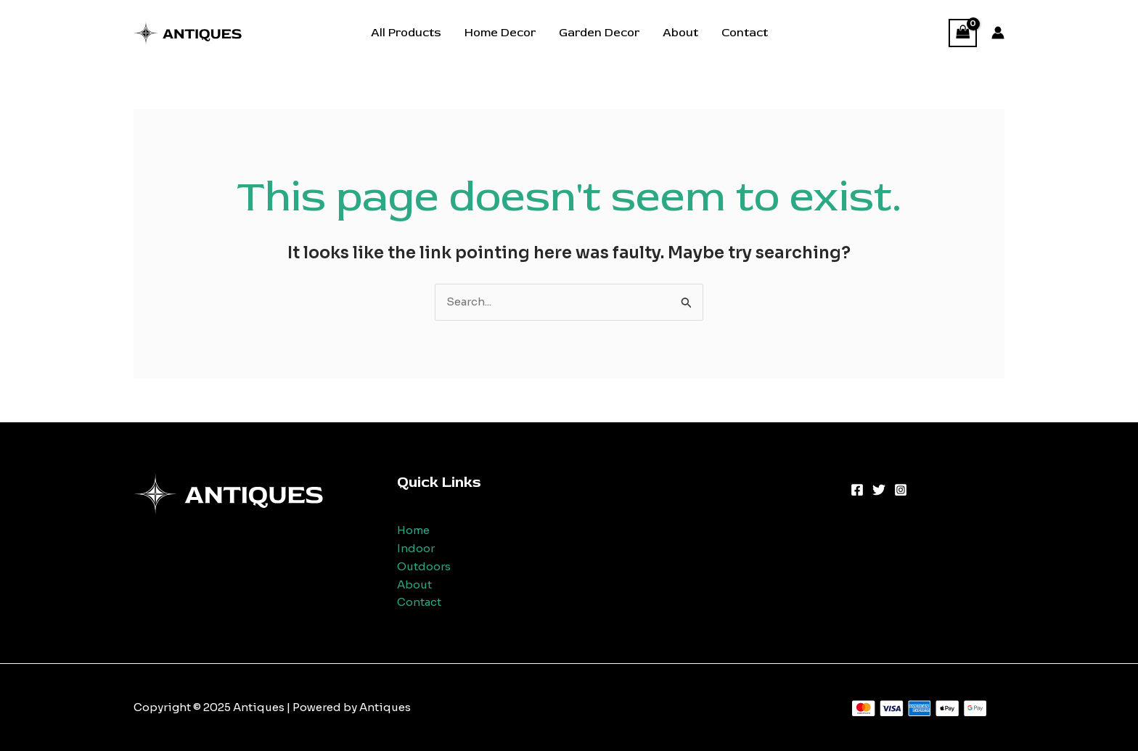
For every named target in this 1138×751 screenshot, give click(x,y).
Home (413, 530)
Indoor (416, 548)
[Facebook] (857, 489)
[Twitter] (878, 489)
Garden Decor (599, 32)
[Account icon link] (997, 32)
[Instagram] (900, 489)
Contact (744, 32)
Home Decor (500, 32)
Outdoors (424, 566)
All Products (406, 32)
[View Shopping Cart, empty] (963, 33)
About (680, 32)
